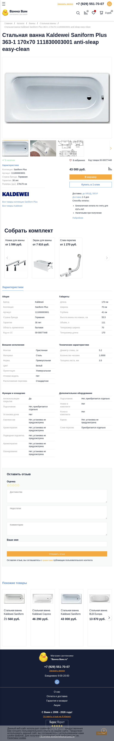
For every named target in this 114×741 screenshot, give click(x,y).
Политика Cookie (16, 738)
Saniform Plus (20, 169)
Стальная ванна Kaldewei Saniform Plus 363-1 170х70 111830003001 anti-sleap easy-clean (71, 612)
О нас (57, 692)
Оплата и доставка (57, 696)
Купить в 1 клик (90, 184)
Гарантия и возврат (57, 700)
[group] (57, 98)
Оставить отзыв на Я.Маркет (57, 716)
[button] (111, 148)
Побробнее (77, 218)
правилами (47, 560)
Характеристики (10, 165)
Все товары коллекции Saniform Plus (20, 202)
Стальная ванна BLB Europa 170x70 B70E (98, 612)
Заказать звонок (65, 4)
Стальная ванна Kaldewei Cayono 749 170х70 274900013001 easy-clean (41, 612)
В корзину (90, 177)
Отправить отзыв (57, 554)
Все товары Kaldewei (12, 206)
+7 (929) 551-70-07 (90, 4)
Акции (57, 705)
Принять (101, 733)
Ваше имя (12, 540)
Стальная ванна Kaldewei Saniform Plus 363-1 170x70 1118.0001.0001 (14, 612)
